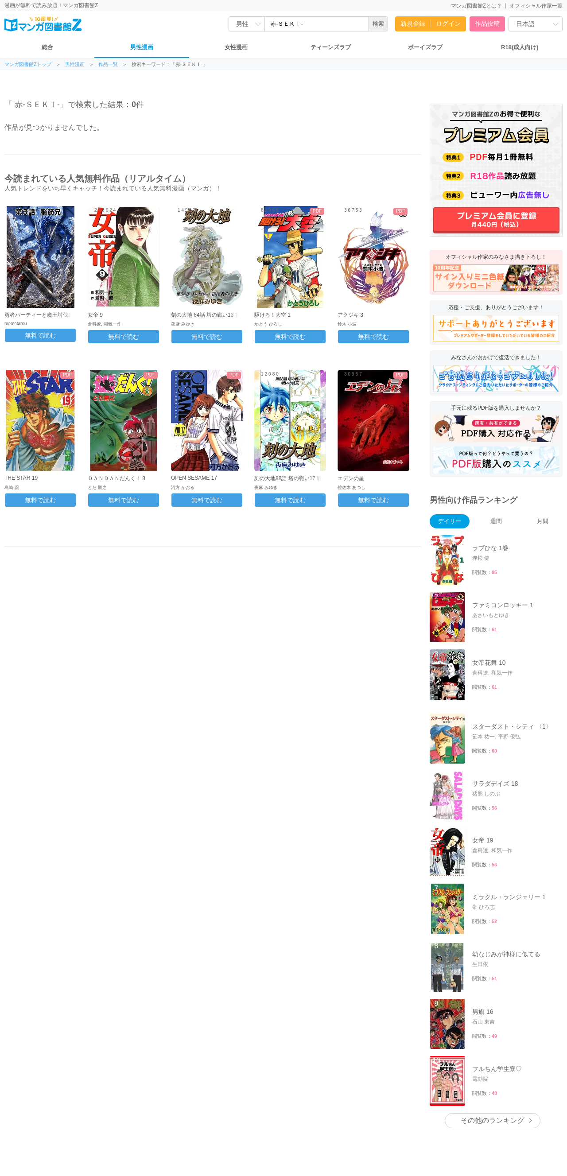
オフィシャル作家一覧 (536, 6)
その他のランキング (492, 1120)
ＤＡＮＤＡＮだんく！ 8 (116, 478)
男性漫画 (141, 47)
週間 (496, 521)
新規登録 (412, 23)
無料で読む (40, 335)
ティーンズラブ (331, 47)
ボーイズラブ (425, 47)
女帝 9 (95, 315)
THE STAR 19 (21, 478)
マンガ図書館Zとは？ (476, 6)
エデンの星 (351, 478)
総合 (47, 47)
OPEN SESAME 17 (194, 478)
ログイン (448, 23)
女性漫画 (236, 47)
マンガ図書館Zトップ (27, 64)
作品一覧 (108, 64)
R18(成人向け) (520, 47)
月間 (542, 521)
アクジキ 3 (350, 315)
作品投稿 (487, 23)
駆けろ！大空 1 (272, 315)
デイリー (449, 521)
